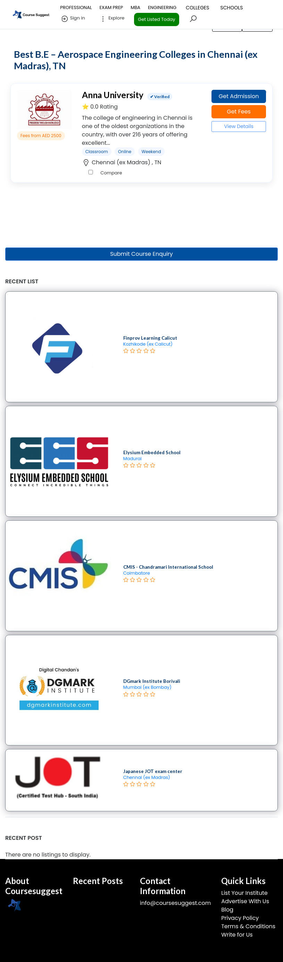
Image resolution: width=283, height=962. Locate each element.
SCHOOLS (231, 7)
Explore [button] (112, 19)
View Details (238, 126)
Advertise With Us (245, 901)
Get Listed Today (156, 19)
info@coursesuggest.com (175, 903)
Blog (227, 910)
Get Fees (239, 112)
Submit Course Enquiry (141, 254)
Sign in (72, 19)
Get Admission (239, 96)
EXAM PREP (111, 7)
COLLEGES (197, 7)
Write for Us (236, 935)
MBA (135, 7)
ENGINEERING (162, 7)
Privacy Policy (240, 918)
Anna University (112, 95)
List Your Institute (244, 893)
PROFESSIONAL (76, 7)
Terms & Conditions (248, 926)
